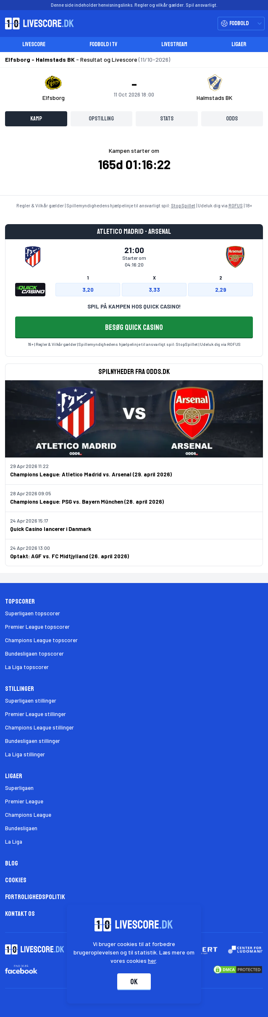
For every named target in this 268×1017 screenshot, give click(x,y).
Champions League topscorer (41, 640)
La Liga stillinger (25, 754)
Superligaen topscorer (32, 613)
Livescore (33, 44)
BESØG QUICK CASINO (134, 327)
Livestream (174, 44)
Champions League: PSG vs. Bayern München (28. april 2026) (87, 501)
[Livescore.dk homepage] (37, 23)
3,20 (88, 289)
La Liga (13, 841)
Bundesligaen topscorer (34, 653)
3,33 (154, 289)
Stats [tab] (166, 118)
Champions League (28, 814)
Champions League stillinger (39, 727)
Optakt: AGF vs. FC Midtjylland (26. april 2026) (69, 556)
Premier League (24, 801)
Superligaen (19, 787)
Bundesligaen (21, 828)
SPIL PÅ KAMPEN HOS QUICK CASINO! (134, 306)
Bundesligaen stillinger (32, 740)
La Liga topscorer (27, 667)
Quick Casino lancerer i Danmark (50, 528)
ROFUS (236, 205)
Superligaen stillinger (30, 700)
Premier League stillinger (35, 714)
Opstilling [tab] (101, 118)
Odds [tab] (232, 118)
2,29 (220, 289)
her (152, 960)
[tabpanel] (134, 164)
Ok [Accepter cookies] (134, 981)
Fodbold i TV (103, 44)
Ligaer (238, 44)
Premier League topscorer (37, 626)
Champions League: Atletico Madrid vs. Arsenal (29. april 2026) (91, 474)
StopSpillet (183, 205)
